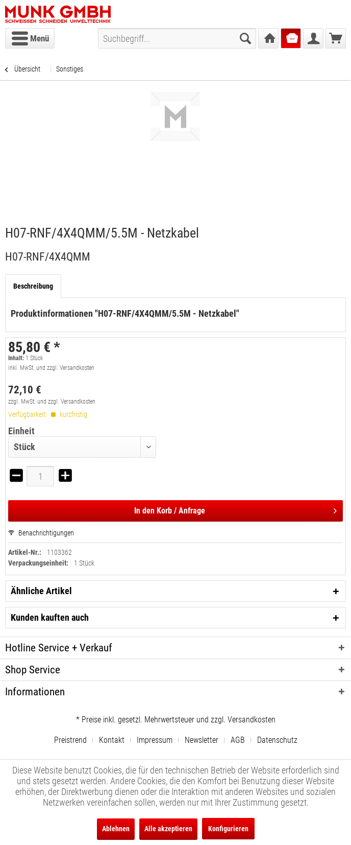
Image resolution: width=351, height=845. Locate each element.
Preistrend (70, 740)
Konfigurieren (228, 829)
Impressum (154, 740)
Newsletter (201, 740)
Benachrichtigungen (41, 533)
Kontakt (111, 740)
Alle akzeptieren (168, 829)
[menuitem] (30, 38)
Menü (30, 36)
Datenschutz (277, 740)
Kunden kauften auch (50, 617)
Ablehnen (116, 829)
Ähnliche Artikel (41, 590)
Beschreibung (33, 286)
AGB (238, 740)
